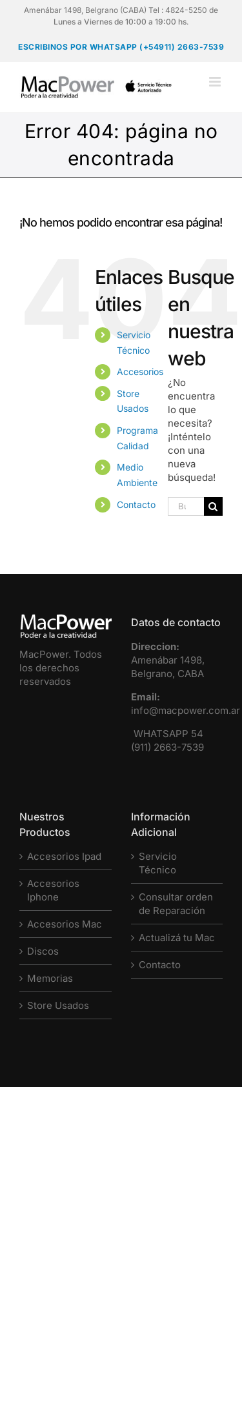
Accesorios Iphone (53, 890)
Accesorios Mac (64, 924)
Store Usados (58, 1005)
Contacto (136, 504)
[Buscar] (213, 506)
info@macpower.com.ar (185, 710)
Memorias (50, 978)
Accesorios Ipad (64, 856)
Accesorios (140, 371)
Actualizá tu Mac (177, 937)
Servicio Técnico (158, 863)
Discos (43, 951)
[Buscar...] (186, 506)
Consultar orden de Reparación (176, 904)
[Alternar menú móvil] (216, 81)
